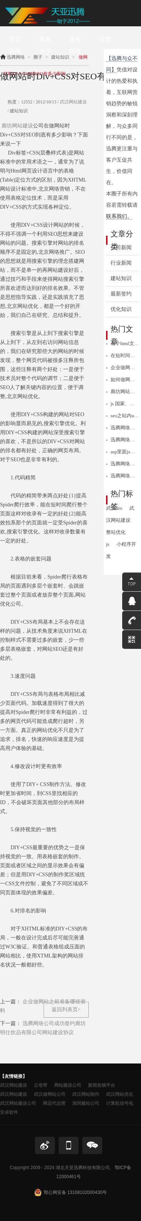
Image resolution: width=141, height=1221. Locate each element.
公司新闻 (121, 247)
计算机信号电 (119, 1103)
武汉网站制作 (85, 1094)
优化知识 (121, 309)
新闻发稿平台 (101, 1085)
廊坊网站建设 (17, 126)
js (107, 544)
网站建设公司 (67, 1085)
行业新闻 (121, 263)
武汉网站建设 (73, 102)
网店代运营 (54, 1103)
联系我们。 (119, 216)
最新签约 (121, 294)
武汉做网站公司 (49, 1094)
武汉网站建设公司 (18, 1103)
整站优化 (116, 532)
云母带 (40, 1085)
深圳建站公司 (85, 1103)
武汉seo (114, 508)
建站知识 (121, 278)
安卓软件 (9, 1112)
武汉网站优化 (119, 1094)
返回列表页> (66, 1009)
